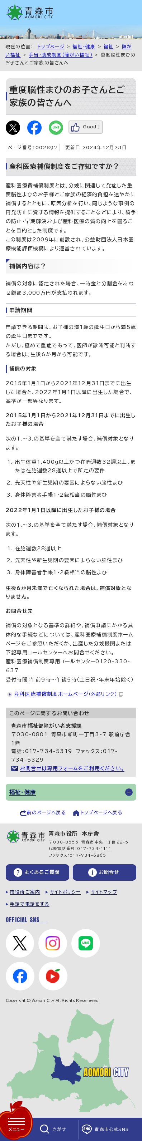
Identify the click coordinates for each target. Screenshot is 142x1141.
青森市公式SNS (112, 1129)
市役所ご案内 (25, 892)
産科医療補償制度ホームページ (68, 694)
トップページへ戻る (101, 812)
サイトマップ (104, 892)
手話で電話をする (29, 904)
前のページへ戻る (46, 812)
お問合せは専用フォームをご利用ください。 (72, 768)
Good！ (91, 127)
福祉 (109, 46)
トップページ (51, 46)
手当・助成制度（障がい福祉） (61, 55)
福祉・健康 (83, 46)
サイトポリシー (65, 892)
